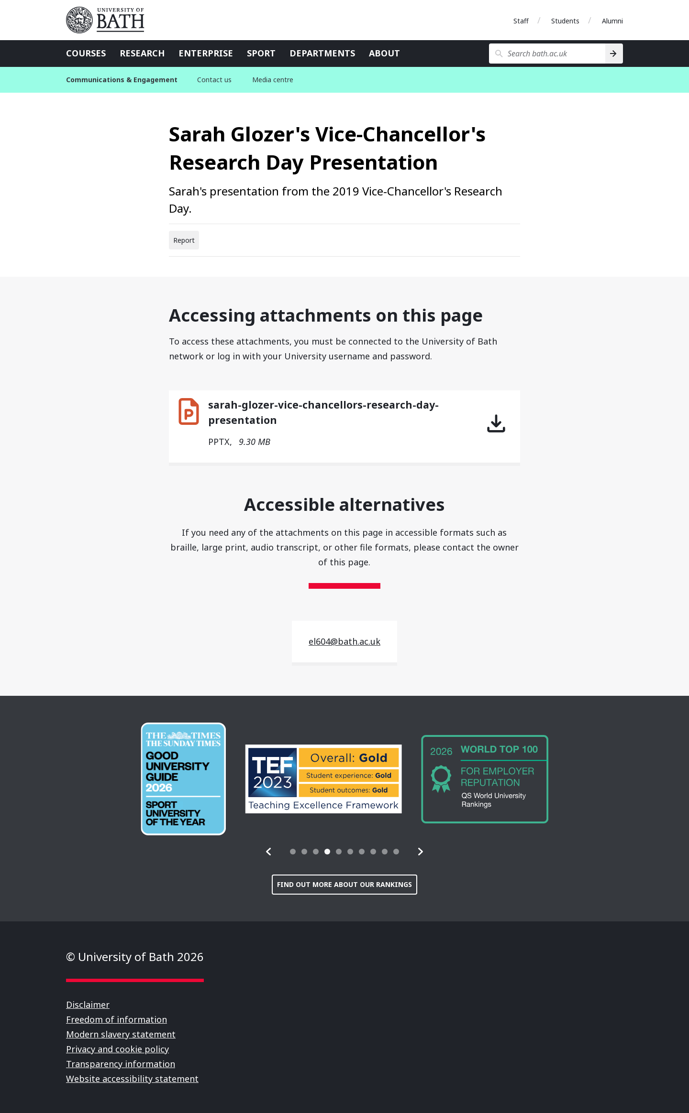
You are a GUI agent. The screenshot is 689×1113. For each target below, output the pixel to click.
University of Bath (109, 20)
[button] (268, 851)
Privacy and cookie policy (117, 1049)
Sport (261, 53)
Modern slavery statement (121, 1034)
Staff (521, 20)
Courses (86, 53)
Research (142, 53)
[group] (183, 779)
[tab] (293, 851)
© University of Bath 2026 (135, 956)
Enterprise (205, 53)
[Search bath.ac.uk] (547, 53)
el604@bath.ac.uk (344, 641)
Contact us (214, 79)
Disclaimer (88, 1004)
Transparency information (120, 1064)
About (384, 53)
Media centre (272, 79)
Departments (322, 53)
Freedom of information (116, 1019)
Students (565, 20)
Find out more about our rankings (344, 884)
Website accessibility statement (132, 1078)
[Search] (614, 53)
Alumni (612, 20)
